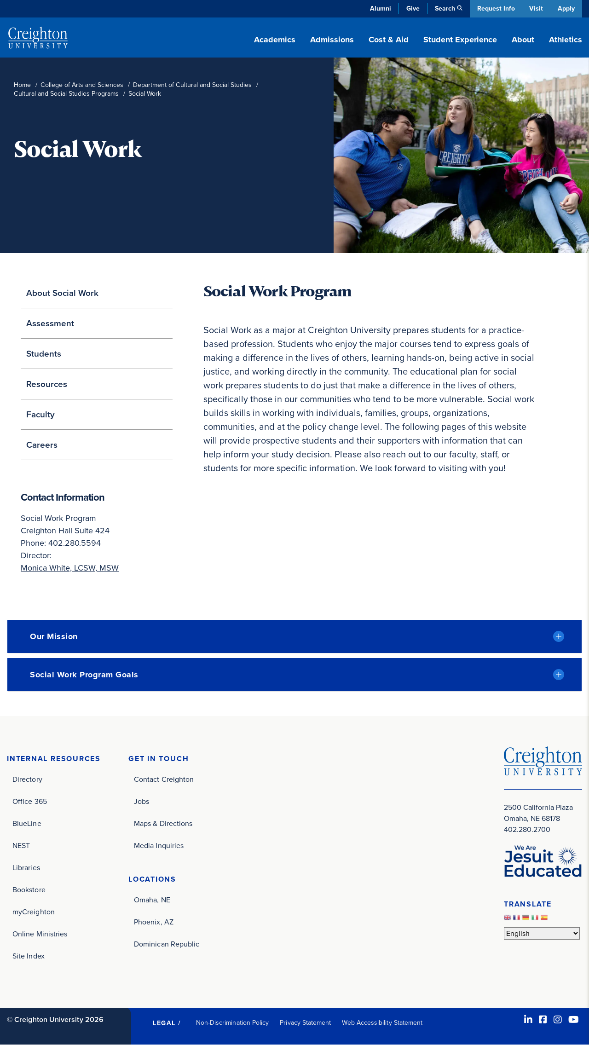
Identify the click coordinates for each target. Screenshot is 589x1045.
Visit (536, 8)
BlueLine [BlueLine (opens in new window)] (26, 823)
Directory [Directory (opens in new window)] (27, 779)
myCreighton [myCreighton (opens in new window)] (33, 911)
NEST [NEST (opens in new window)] (21, 845)
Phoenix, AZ (153, 922)
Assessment (50, 323)
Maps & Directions (163, 823)
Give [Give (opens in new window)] (411, 8)
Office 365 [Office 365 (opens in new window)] (29, 801)
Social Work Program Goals (84, 675)
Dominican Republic (166, 944)
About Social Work (62, 293)
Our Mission (54, 636)
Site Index (28, 956)
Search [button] (443, 8)
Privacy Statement (305, 1023)
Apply (566, 8)
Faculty (40, 414)
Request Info (495, 8)
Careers (42, 444)
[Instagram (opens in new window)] (557, 1020)
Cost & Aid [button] (389, 39)
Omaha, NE (152, 900)
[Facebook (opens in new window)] (543, 1020)
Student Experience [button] (460, 39)
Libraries (26, 867)
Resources (46, 384)
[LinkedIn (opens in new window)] (528, 1020)
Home (22, 85)
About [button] (523, 39)
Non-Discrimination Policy (232, 1023)
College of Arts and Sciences (81, 85)
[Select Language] (542, 933)
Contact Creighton (164, 779)
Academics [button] (274, 39)
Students (43, 353)
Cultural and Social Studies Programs (66, 93)
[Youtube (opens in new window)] (573, 1020)
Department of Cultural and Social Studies (192, 85)
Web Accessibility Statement (382, 1023)
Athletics (565, 39)
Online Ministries (39, 934)
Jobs (141, 801)
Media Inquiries (159, 845)
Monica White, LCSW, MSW (70, 568)
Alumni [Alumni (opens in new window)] (379, 8)
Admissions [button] (332, 39)
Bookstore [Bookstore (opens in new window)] (29, 889)
